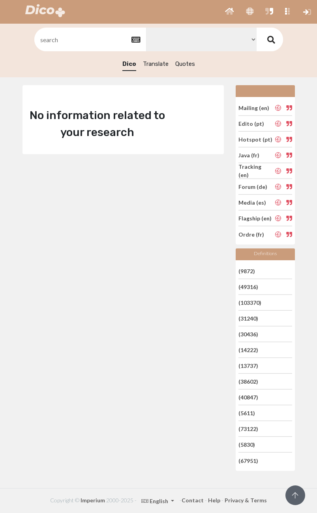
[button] (229, 12)
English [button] (155, 501)
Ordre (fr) (251, 234)
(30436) (248, 334)
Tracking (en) (249, 170)
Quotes (185, 63)
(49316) (248, 287)
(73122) (248, 428)
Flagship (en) (255, 218)
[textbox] (89, 39)
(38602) (248, 381)
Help (214, 500)
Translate (156, 63)
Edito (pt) (251, 123)
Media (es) (252, 202)
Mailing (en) (253, 107)
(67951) (248, 460)
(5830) (246, 444)
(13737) (248, 365)
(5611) (246, 413)
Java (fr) (248, 155)
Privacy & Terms (246, 500)
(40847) (248, 397)
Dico (129, 63)
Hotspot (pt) (255, 139)
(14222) (248, 350)
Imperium (93, 500)
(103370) (249, 302)
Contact (193, 500)
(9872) (246, 270)
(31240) (248, 318)
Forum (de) (252, 186)
